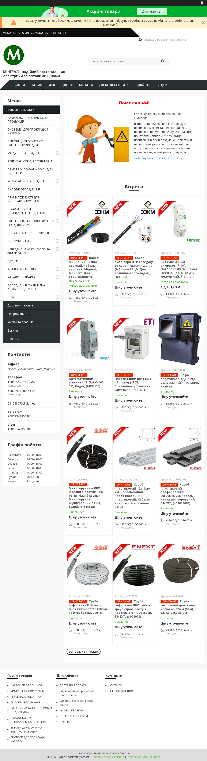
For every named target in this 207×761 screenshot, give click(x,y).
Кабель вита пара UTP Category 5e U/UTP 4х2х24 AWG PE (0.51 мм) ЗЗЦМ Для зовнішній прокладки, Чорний (134, 267)
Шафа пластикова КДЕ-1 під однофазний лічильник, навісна (180, 380)
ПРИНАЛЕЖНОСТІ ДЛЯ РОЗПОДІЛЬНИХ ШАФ (23, 199)
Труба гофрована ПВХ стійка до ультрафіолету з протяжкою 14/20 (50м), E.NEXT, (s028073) (133, 608)
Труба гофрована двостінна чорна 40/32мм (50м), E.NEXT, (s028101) (178, 607)
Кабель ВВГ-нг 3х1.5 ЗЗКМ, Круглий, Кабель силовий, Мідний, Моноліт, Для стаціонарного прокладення (85, 269)
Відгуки (162, 84)
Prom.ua (125, 753)
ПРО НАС (65, 722)
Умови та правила (20, 322)
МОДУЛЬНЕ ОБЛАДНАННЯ (26, 153)
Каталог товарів (43, 84)
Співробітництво (19, 314)
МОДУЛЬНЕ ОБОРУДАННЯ (28, 691)
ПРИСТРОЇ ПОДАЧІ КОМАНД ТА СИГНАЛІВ (30, 171)
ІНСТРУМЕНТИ (18, 241)
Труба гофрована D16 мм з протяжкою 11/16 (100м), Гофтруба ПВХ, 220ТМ (88, 607)
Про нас (67, 84)
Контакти (86, 84)
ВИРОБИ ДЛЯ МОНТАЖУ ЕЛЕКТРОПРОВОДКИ (25, 143)
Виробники (142, 84)
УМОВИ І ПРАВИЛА (72, 710)
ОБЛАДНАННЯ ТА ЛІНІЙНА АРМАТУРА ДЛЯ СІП (26, 287)
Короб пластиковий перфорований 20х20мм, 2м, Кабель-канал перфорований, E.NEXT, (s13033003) (178, 493)
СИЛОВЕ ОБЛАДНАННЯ (24, 189)
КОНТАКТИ (116, 685)
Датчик (12, 261)
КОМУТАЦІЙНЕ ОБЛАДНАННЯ (28, 181)
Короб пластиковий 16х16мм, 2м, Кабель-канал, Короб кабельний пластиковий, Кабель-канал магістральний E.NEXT (133, 495)
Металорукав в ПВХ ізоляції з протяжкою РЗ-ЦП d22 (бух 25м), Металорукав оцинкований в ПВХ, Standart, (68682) (86, 497)
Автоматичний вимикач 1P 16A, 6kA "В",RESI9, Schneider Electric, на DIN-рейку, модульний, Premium (179, 269)
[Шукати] (162, 61)
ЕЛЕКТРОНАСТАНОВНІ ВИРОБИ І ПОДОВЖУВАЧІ (30, 223)
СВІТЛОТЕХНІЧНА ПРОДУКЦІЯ (28, 233)
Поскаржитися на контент (108, 757)
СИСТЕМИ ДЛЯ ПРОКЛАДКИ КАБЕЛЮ (27, 131)
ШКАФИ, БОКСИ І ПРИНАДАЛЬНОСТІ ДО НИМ (28, 720)
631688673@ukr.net (21, 403)
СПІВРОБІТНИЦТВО (121, 691)
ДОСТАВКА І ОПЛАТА (73, 685)
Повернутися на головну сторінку (158, 158)
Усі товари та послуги (83, 651)
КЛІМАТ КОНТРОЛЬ (21, 269)
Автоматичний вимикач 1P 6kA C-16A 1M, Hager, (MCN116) (86, 382)
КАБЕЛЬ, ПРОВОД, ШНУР (27, 685)
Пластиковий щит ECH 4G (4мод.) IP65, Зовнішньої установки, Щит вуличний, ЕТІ (133, 384)
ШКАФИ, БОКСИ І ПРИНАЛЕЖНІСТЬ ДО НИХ (26, 211)
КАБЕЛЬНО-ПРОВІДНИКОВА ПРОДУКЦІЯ (27, 119)
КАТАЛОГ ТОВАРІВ (21, 277)
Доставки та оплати (113, 84)
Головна (19, 84)
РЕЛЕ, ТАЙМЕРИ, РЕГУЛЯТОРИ (29, 161)
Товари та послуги (20, 110)
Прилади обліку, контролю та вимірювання (28, 251)
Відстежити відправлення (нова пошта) (77, 693)
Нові (10, 297)
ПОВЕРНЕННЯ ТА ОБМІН (75, 716)
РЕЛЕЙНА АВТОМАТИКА (26, 697)
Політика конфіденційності (144, 757)
